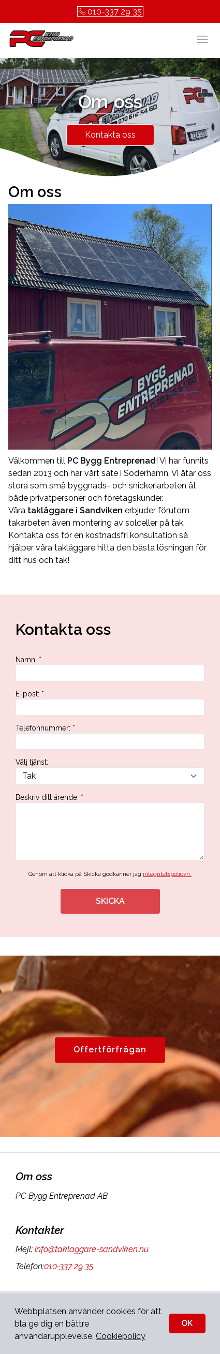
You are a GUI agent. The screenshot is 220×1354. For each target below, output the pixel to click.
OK (187, 1323)
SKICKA (110, 901)
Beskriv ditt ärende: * (110, 826)
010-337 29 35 (110, 12)
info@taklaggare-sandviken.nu (91, 1249)
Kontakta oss (110, 135)
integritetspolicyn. (167, 874)
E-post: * (110, 703)
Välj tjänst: (110, 771)
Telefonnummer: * (110, 737)
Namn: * (110, 668)
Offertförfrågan (110, 1049)
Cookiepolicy (120, 1336)
